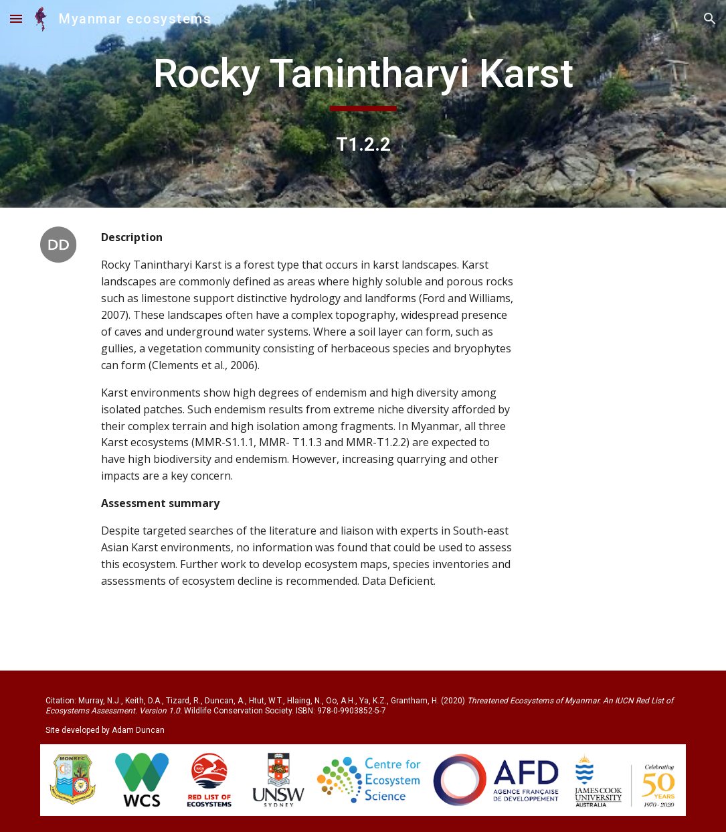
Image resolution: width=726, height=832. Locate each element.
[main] (362, 80)
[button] (16, 18)
